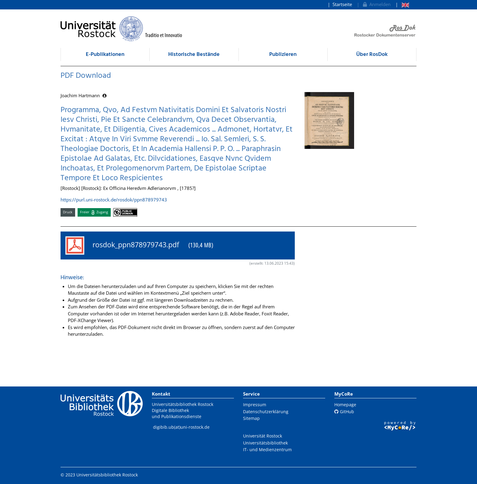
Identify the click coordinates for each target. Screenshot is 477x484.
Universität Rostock (262, 436)
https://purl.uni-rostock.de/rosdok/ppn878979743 (114, 200)
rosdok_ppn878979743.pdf (139, 245)
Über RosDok (372, 54)
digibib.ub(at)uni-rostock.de (181, 427)
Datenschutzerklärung (265, 411)
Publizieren (283, 54)
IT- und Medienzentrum (267, 449)
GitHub (344, 411)
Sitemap (251, 418)
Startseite (342, 4)
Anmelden (376, 4)
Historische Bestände (194, 54)
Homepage (345, 404)
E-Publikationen (105, 54)
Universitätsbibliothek (265, 443)
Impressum (254, 404)
